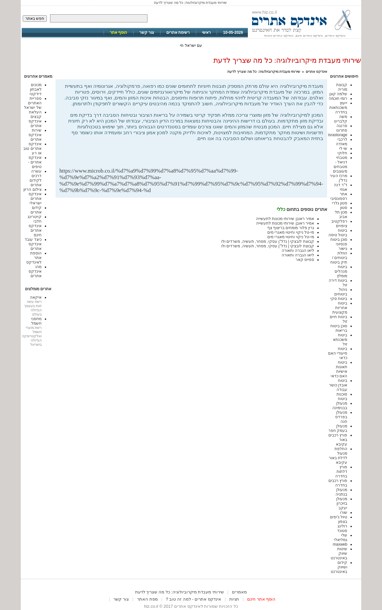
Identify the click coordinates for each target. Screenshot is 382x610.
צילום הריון (32, 189)
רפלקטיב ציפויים (339, 223)
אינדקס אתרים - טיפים (34, 162)
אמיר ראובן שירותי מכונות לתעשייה (285, 218)
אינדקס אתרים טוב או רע (32, 148)
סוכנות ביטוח (342, 396)
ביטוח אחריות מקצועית (339, 308)
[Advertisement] (247, 157)
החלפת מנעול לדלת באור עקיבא (338, 456)
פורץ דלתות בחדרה (341, 471)
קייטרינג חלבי (35, 219)
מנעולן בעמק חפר (337, 428)
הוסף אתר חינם (261, 599)
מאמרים (239, 592)
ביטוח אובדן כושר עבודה (338, 385)
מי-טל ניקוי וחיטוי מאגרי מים (290, 232)
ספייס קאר (305, 259)
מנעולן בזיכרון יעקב (341, 503)
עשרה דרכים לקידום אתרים (36, 178)
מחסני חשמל (36, 321)
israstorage (337, 135)
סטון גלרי (339, 203)
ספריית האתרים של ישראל (32, 103)
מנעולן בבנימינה (339, 405)
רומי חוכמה (338, 98)
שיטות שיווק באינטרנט (339, 553)
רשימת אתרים (178, 32)
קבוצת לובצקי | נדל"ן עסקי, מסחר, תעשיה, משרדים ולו (267, 241)
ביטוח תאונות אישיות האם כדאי (339, 369)
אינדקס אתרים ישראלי (35, 198)
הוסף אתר (118, 32)
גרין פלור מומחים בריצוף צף (290, 228)
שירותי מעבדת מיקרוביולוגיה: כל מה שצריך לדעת (263, 71)
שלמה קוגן (338, 94)
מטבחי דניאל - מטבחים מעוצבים (340, 164)
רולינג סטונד (342, 528)
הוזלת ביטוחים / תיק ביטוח (338, 258)
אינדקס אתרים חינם (35, 230)
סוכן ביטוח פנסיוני (338, 241)
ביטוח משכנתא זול (340, 339)
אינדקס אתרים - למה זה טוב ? (193, 599)
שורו (343, 512)
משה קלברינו (340, 118)
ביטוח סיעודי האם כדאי (337, 353)
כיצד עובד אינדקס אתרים (33, 244)
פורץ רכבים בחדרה (337, 482)
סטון (343, 207)
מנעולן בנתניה (341, 492)
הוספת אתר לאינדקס (34, 258)
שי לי (343, 148)
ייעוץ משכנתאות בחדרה (338, 107)
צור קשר (146, 32)
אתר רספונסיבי (338, 196)
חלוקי (342, 153)
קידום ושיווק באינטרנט (339, 567)
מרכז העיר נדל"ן (338, 178)
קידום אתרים (36, 209)
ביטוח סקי (338, 298)
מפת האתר (147, 599)
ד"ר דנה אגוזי (341, 187)
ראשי (206, 32)
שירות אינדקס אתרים (35, 135)
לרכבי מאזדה (341, 141)
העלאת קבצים (35, 114)
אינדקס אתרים (316, 71)
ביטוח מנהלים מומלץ (341, 271)
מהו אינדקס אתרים (35, 271)
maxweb (340, 544)
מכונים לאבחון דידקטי (36, 89)
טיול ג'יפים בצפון (339, 519)
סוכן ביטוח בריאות (338, 328)
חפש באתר (34, 18)
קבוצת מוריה (341, 87)
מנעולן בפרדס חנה (341, 417)
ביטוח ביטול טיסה (337, 232)
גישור (342, 248)
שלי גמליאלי (340, 537)
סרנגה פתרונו (341, 128)
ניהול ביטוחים (340, 291)
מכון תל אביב (341, 214)
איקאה (36, 297)
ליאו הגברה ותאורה (298, 250)
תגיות (234, 599)
